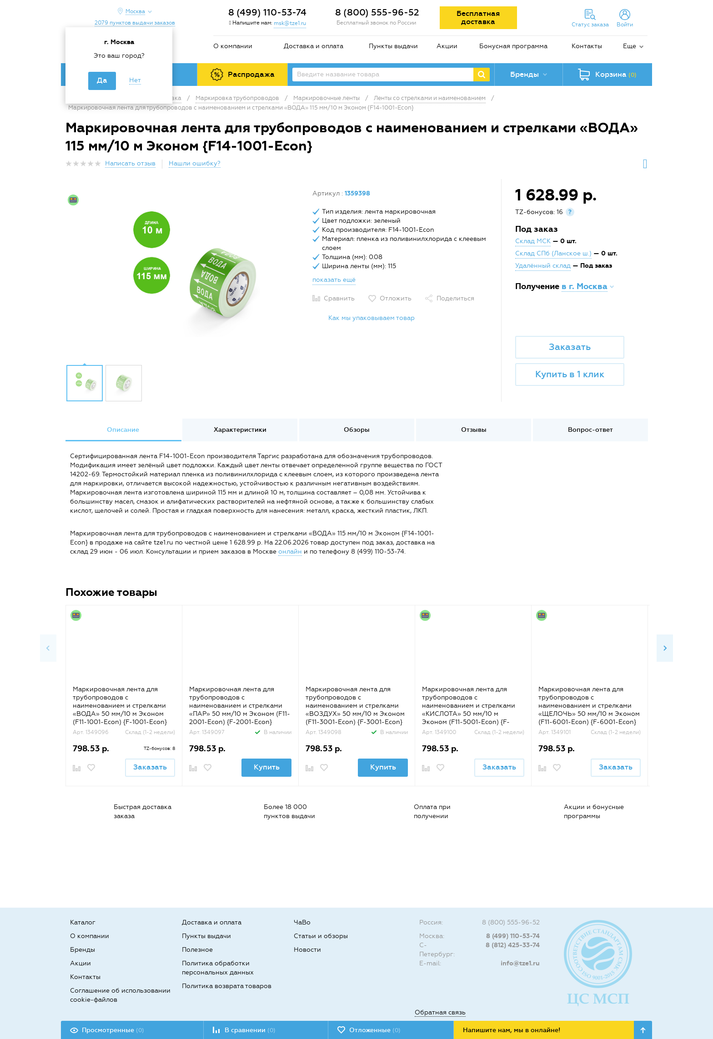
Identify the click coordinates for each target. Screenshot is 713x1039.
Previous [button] (48, 648)
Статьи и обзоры (321, 936)
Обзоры (357, 430)
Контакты (587, 46)
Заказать (570, 346)
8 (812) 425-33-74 (513, 945)
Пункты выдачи (393, 46)
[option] (185, 274)
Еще (629, 46)
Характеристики (240, 430)
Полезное (197, 950)
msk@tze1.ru (290, 23)
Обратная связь (440, 1012)
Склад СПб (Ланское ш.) (553, 253)
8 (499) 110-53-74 (267, 12)
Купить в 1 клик (569, 374)
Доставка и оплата (313, 46)
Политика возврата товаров (226, 986)
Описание (123, 430)
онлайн (290, 551)
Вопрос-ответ (590, 430)
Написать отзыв (130, 163)
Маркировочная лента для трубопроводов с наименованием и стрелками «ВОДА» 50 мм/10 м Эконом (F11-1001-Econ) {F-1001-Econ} (120, 705)
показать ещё (334, 280)
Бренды (82, 950)
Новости (307, 950)
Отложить (396, 298)
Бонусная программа (513, 46)
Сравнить (339, 298)
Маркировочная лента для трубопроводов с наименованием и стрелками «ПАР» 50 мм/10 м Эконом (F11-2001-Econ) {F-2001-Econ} (239, 705)
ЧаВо (302, 922)
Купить (267, 767)
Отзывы (474, 430)
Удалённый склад (543, 266)
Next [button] (665, 648)
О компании (232, 46)
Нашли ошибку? (195, 163)
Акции (447, 46)
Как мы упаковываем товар (371, 318)
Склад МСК (533, 241)
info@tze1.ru (520, 963)
